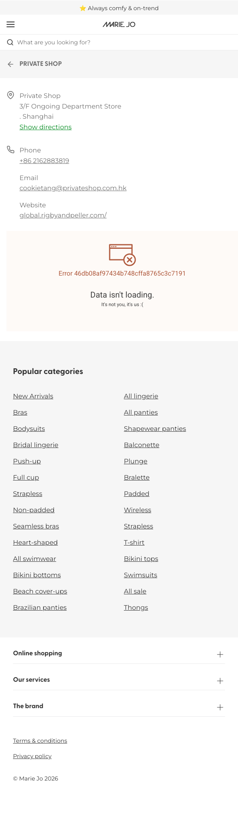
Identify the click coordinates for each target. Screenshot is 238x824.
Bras (20, 413)
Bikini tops (141, 559)
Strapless (27, 494)
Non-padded (33, 510)
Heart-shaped (35, 543)
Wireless (137, 510)
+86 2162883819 (44, 161)
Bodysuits (29, 429)
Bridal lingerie (35, 445)
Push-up (27, 461)
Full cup (26, 478)
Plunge (135, 461)
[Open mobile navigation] (10, 24)
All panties (141, 413)
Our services (119, 681)
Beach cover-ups (40, 592)
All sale (135, 592)
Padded (136, 494)
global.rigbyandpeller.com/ (62, 216)
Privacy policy (32, 756)
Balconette (141, 445)
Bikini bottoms (37, 575)
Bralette (136, 478)
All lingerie (141, 396)
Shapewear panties (155, 429)
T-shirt (134, 543)
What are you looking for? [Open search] (48, 42)
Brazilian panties (40, 608)
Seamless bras (36, 526)
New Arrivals (33, 396)
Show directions (45, 127)
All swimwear (34, 559)
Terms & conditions (40, 740)
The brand (119, 707)
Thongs (136, 608)
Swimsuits (140, 575)
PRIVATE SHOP (34, 64)
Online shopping (119, 654)
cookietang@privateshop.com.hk (73, 188)
